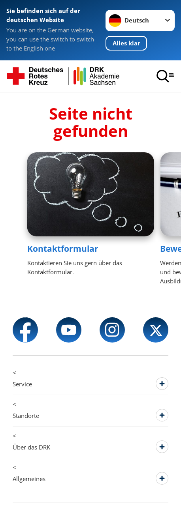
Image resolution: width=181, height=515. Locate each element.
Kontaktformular (62, 248)
